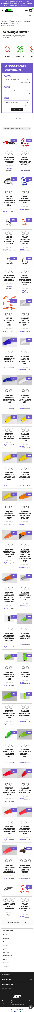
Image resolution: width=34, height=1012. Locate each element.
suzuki (5, 945)
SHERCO (6, 963)
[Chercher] (14, 16)
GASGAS (6, 952)
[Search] (30, 16)
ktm (4, 942)
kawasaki (20, 56)
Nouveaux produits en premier (17, 128)
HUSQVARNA (7, 956)
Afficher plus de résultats (17, 922)
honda (7, 56)
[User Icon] (26, 10)
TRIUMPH (6, 966)
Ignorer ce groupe (24, 82)
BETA (5, 959)
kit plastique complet (8, 930)
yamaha (5, 949)
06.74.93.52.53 (22, 5)
